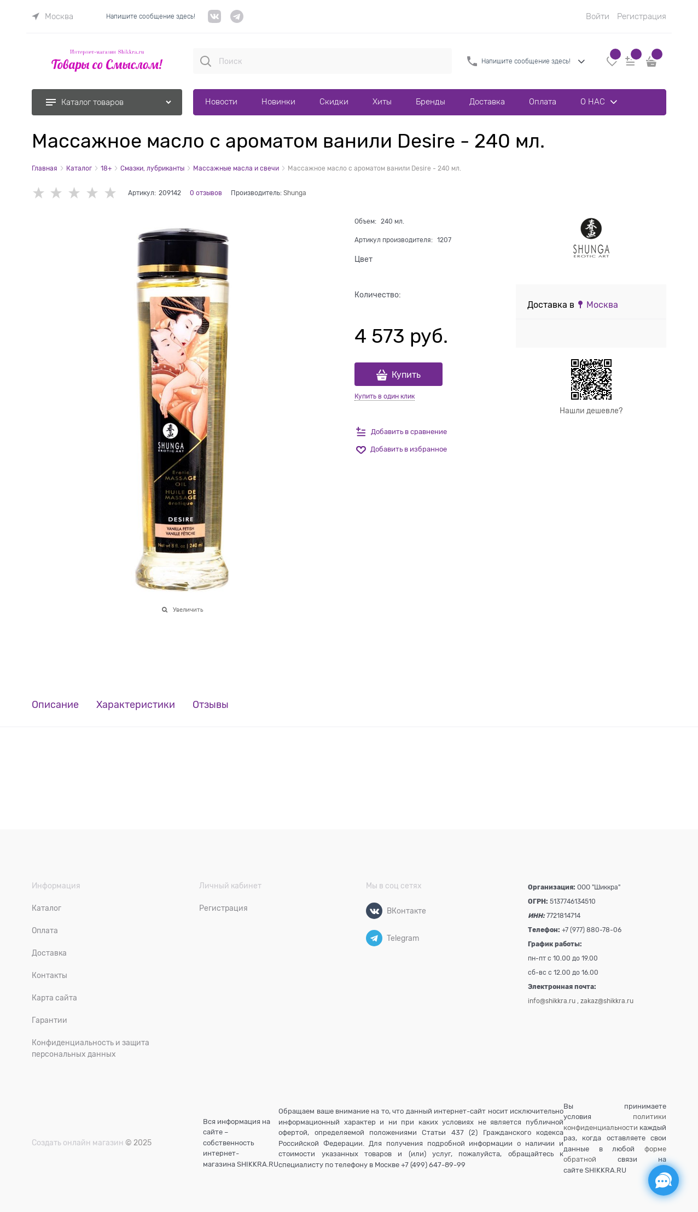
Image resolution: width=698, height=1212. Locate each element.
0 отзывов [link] (206, 193)
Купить (406, 375)
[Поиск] (205, 61)
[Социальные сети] (663, 1180)
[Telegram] (374, 938)
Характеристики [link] (135, 705)
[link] (52, 16)
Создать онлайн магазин (78, 1142)
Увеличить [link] (188, 609)
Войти (597, 16)
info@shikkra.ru (551, 1001)
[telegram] (236, 20)
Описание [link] (55, 705)
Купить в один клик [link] (384, 396)
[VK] (215, 20)
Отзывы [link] (211, 705)
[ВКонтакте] (374, 911)
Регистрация (641, 16)
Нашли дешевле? (591, 410)
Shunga (294, 193)
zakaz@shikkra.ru (606, 1001)
